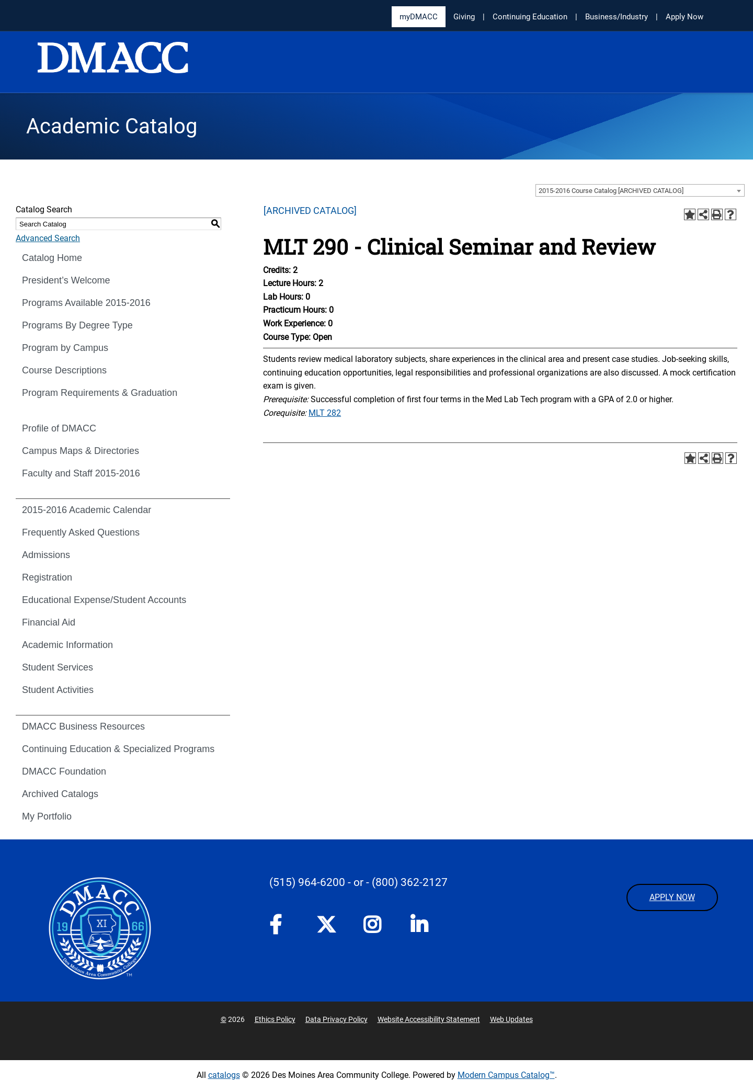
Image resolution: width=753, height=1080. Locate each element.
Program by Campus (65, 348)
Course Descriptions (64, 370)
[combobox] (640, 190)
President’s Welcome (66, 280)
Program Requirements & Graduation (99, 393)
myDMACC (419, 16)
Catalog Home (52, 258)
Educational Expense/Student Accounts (104, 600)
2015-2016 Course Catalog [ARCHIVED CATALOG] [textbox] (611, 191)
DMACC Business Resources (83, 726)
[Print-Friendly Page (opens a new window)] (717, 214)
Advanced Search (48, 238)
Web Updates (511, 1019)
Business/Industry (616, 16)
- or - (358, 882)
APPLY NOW (672, 897)
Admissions (46, 555)
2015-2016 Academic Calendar (86, 510)
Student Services (57, 667)
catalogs (224, 1075)
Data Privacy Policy (336, 1019)
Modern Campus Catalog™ (506, 1075)
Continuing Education (530, 16)
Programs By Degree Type (77, 325)
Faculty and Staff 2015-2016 (81, 473)
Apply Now (684, 16)
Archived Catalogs (60, 794)
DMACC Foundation (64, 771)
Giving (464, 16)
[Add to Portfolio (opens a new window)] (689, 214)
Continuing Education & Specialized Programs (118, 749)
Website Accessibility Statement (429, 1019)
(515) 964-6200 (307, 882)
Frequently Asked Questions (81, 532)
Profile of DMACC (59, 428)
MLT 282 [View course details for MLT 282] (325, 413)
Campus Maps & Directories (80, 451)
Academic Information (67, 645)
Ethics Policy (275, 1019)
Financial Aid (48, 622)
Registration (47, 577)
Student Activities (58, 690)
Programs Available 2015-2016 (86, 303)
